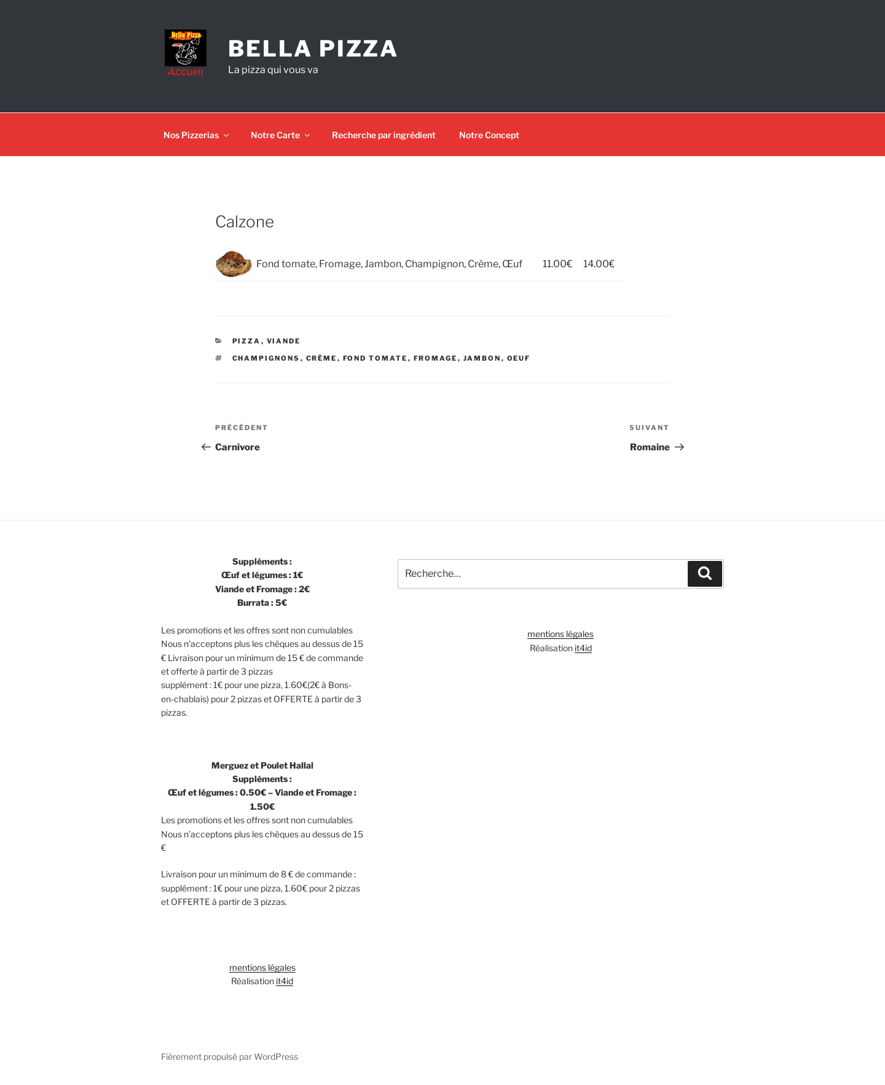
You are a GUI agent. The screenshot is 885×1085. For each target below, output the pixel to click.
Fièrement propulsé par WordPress (229, 1056)
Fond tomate (375, 358)
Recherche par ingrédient (384, 135)
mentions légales (262, 967)
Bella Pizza (313, 48)
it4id (284, 981)
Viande (284, 341)
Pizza (246, 341)
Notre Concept (489, 135)
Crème (321, 358)
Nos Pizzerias (196, 135)
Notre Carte (281, 135)
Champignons (266, 358)
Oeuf (519, 358)
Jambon (482, 358)
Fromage (436, 358)
